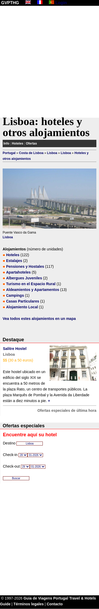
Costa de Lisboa (31, 153)
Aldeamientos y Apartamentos (32, 290)
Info (6, 143)
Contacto (55, 604)
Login (61, 3)
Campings (15, 295)
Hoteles (17, 143)
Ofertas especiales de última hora (66, 410)
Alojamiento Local (22, 307)
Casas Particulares (22, 301)
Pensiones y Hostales (25, 266)
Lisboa (52, 153)
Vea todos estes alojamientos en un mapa (39, 318)
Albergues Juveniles (24, 278)
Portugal (9, 153)
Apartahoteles (18, 272)
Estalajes (14, 261)
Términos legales (28, 604)
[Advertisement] (49, 61)
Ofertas (31, 143)
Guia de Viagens (37, 598)
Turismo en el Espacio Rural (30, 284)
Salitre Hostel (14, 348)
